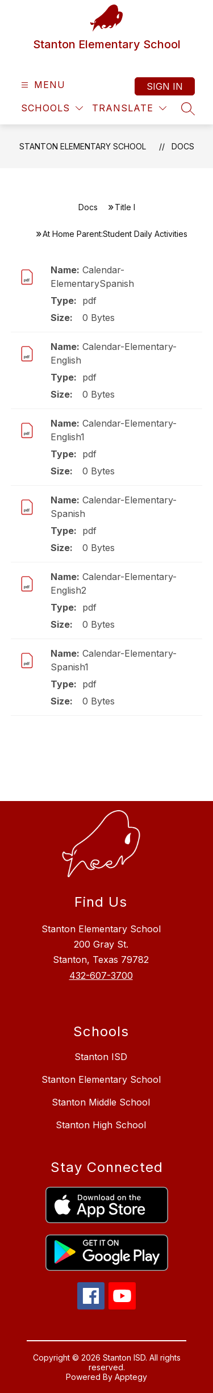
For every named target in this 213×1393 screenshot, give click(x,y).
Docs (183, 146)
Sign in (165, 86)
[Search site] (188, 108)
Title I (125, 207)
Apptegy (131, 1377)
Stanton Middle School (101, 1102)
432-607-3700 (101, 975)
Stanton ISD (100, 1056)
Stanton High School (101, 1125)
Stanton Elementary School (82, 146)
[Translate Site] (129, 108)
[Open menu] (41, 85)
